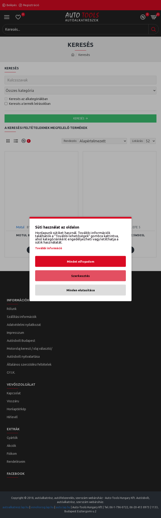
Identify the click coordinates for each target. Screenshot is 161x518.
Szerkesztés (80, 275)
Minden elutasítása (80, 290)
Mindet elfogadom (80, 261)
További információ (48, 248)
